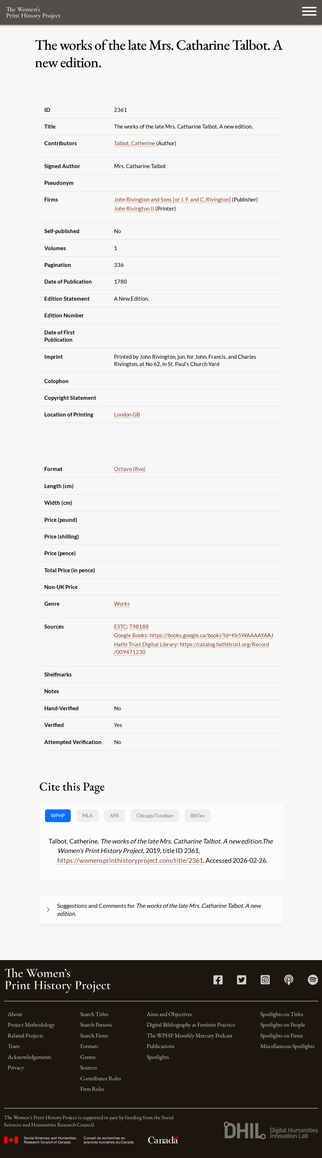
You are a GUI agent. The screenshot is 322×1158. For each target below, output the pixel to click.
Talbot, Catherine (134, 143)
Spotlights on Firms (281, 1035)
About (15, 1014)
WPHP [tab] (58, 815)
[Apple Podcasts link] (288, 982)
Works (122, 603)
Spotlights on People (282, 1024)
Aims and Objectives (169, 1014)
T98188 (139, 626)
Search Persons (96, 1024)
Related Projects (25, 1035)
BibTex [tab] (198, 815)
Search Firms (94, 1035)
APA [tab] (114, 815)
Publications (160, 1046)
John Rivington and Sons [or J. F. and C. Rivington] (172, 199)
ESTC (120, 626)
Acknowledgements (29, 1057)
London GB (127, 414)
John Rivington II (134, 208)
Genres (87, 1057)
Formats (89, 1046)
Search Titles (94, 1014)
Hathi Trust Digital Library (145, 644)
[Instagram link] (265, 982)
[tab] (155, 815)
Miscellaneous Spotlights (287, 1046)
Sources (88, 1067)
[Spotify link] (313, 982)
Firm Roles (92, 1089)
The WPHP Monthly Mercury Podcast (189, 1035)
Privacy (16, 1067)
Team (14, 1046)
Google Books (130, 635)
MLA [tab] (87, 815)
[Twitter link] (241, 982)
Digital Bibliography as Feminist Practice (191, 1024)
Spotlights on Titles (281, 1014)
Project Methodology (31, 1024)
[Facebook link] (218, 982)
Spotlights (158, 1057)
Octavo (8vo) (130, 469)
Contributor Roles (100, 1078)
